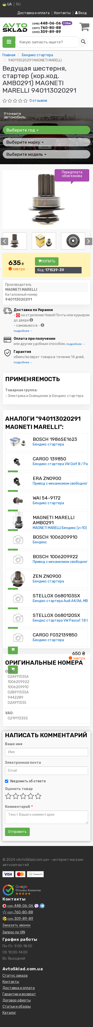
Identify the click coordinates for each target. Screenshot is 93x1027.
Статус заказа (15, 976)
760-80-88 (46, 28)
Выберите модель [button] (26, 154)
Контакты (62, 13)
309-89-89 (46, 32)
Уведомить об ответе (25, 781)
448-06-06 (47, 23)
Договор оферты (16, 1000)
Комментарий (18, 807)
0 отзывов (38, 101)
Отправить (17, 832)
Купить (46, 261)
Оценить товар (19, 789)
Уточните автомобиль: (15, 115)
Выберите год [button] (22, 130)
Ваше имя (13, 744)
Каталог (9, 1013)
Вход (81, 13)
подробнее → (23, 331)
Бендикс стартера (48, 444)
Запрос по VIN (13, 932)
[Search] (83, 42)
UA (7, 4)
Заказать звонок (16, 925)
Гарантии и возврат (19, 994)
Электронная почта (23, 763)
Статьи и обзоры (16, 1006)
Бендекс (40, 542)
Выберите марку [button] (25, 142)
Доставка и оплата (33, 13)
